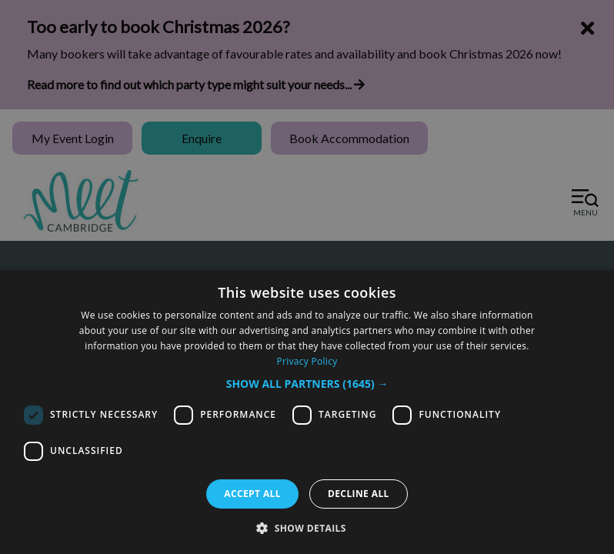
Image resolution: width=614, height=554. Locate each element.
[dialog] (307, 412)
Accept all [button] (252, 493)
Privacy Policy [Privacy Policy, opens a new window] (306, 361)
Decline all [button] (358, 493)
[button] (307, 383)
